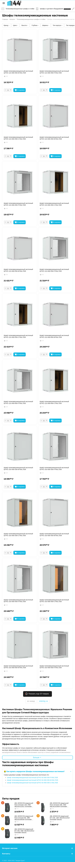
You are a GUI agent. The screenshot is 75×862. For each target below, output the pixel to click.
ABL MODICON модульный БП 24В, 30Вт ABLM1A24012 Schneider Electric (24, 830)
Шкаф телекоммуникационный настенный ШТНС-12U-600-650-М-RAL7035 (54, 336)
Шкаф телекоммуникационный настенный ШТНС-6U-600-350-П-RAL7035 (32, 777)
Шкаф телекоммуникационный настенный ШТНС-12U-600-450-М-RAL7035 (54, 138)
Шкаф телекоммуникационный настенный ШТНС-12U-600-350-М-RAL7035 (18, 72)
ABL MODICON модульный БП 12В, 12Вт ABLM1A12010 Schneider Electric (60, 817)
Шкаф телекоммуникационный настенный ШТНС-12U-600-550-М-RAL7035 (18, 270)
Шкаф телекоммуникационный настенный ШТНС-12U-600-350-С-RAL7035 (18, 138)
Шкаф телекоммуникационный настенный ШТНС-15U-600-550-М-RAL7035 (18, 667)
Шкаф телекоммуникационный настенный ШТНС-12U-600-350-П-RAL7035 (54, 72)
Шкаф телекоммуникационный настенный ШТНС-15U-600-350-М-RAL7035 (18, 468)
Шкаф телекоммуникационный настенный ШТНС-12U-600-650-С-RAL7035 (54, 402)
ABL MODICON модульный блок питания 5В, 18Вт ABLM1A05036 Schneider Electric (23, 817)
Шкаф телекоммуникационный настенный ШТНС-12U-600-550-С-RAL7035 (18, 336)
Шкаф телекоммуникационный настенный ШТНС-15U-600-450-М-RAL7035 (54, 534)
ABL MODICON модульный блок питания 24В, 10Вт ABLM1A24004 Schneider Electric (59, 804)
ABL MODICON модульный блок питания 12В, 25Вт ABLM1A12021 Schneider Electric (23, 804)
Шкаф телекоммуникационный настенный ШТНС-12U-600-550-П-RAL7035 (54, 270)
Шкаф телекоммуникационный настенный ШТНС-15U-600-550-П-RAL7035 (54, 667)
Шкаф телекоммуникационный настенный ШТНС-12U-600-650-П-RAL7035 (18, 402)
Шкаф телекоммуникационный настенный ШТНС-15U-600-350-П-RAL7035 (54, 468)
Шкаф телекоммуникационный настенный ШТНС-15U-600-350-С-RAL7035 (18, 534)
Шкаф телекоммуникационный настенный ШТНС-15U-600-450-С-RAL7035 (54, 600)
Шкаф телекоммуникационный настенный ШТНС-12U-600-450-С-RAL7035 (54, 204)
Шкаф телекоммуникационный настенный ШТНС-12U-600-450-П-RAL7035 (18, 204)
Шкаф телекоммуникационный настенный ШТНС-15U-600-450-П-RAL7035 (18, 600)
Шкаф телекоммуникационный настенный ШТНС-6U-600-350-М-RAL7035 (32, 780)
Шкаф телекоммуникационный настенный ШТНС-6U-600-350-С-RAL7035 (32, 783)
